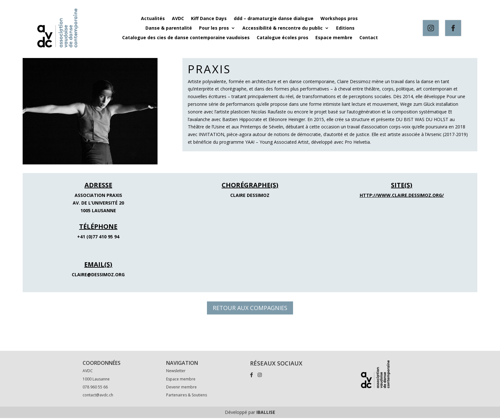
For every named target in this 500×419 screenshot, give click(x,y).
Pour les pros (214, 28)
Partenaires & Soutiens (186, 396)
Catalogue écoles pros (282, 37)
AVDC (178, 18)
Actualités (153, 18)
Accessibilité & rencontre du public (282, 28)
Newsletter (176, 372)
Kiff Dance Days (209, 18)
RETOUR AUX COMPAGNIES (250, 307)
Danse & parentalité (168, 28)
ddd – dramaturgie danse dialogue (273, 18)
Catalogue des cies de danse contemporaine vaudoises (186, 37)
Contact (368, 37)
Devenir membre (181, 388)
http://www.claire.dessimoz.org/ (402, 195)
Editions (345, 28)
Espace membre (333, 37)
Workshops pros (339, 18)
